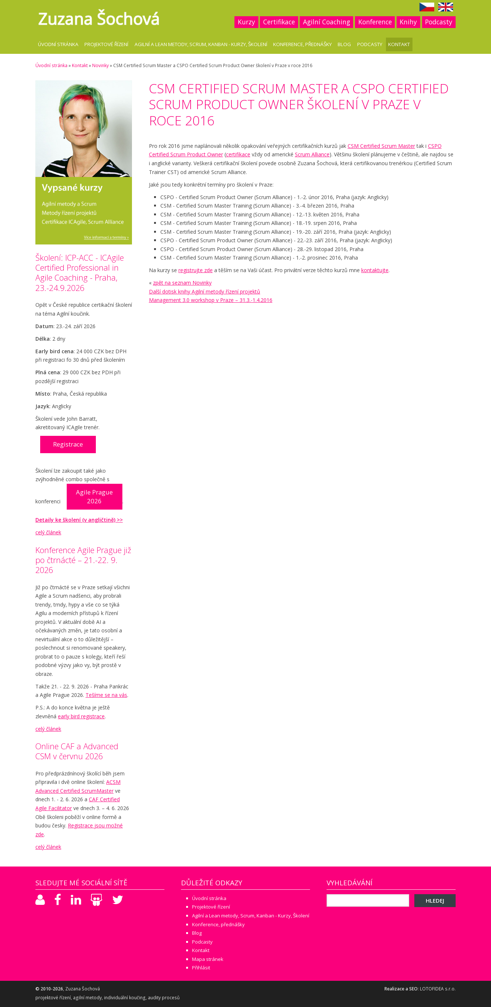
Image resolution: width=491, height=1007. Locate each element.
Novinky (100, 65)
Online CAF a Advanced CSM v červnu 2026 (76, 751)
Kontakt (399, 44)
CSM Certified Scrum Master (381, 145)
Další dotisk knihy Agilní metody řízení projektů (204, 291)
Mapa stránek (207, 959)
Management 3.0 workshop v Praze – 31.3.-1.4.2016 (210, 299)
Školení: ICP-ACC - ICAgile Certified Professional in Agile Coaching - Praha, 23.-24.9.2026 (79, 272)
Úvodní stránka (58, 44)
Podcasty (438, 21)
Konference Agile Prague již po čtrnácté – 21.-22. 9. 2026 (83, 560)
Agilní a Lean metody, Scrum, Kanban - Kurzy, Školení (201, 44)
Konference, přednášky (302, 44)
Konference (375, 21)
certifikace (238, 154)
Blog (344, 44)
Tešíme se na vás (106, 694)
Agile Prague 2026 (94, 496)
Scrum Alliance (312, 154)
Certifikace (279, 21)
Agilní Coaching (326, 21)
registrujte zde (195, 270)
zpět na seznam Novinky (182, 282)
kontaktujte (375, 270)
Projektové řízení (106, 44)
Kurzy (246, 21)
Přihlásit (201, 967)
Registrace (68, 444)
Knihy (408, 21)
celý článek (48, 532)
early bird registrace (81, 716)
